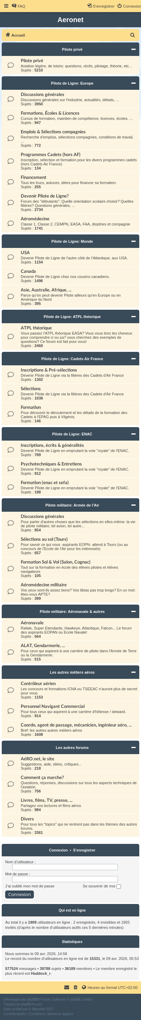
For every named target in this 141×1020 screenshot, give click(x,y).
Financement (33, 177)
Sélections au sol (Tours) (44, 539)
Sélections (31, 388)
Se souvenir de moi (102, 886)
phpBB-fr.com (31, 1004)
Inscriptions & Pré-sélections (49, 370)
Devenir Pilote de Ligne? (45, 196)
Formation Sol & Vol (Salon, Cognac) (56, 562)
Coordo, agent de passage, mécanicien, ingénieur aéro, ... (76, 725)
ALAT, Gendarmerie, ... (43, 645)
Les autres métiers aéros (72, 672)
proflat (17, 1009)
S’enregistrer (84, 850)
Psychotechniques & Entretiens (51, 464)
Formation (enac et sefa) (45, 482)
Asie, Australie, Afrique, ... (46, 290)
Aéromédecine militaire (44, 585)
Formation (31, 407)
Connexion (58, 850)
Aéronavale (32, 622)
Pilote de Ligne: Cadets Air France (72, 359)
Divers (27, 819)
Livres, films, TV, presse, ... (47, 800)
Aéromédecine (35, 218)
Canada (28, 271)
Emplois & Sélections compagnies (53, 131)
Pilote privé (72, 49)
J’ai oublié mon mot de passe (29, 886)
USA (25, 252)
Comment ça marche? (42, 777)
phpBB (32, 999)
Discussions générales (42, 94)
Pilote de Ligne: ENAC (72, 434)
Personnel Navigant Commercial (53, 706)
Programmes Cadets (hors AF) (51, 154)
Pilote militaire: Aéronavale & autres (72, 611)
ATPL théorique (36, 328)
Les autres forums (72, 747)
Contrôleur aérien (38, 683)
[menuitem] (18, 6)
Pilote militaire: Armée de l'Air (72, 505)
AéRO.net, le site (37, 759)
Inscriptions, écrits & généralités (52, 445)
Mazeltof (38, 1009)
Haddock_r (41, 973)
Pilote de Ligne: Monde (72, 241)
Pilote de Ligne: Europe (72, 83)
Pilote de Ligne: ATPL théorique (72, 317)
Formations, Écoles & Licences (50, 113)
